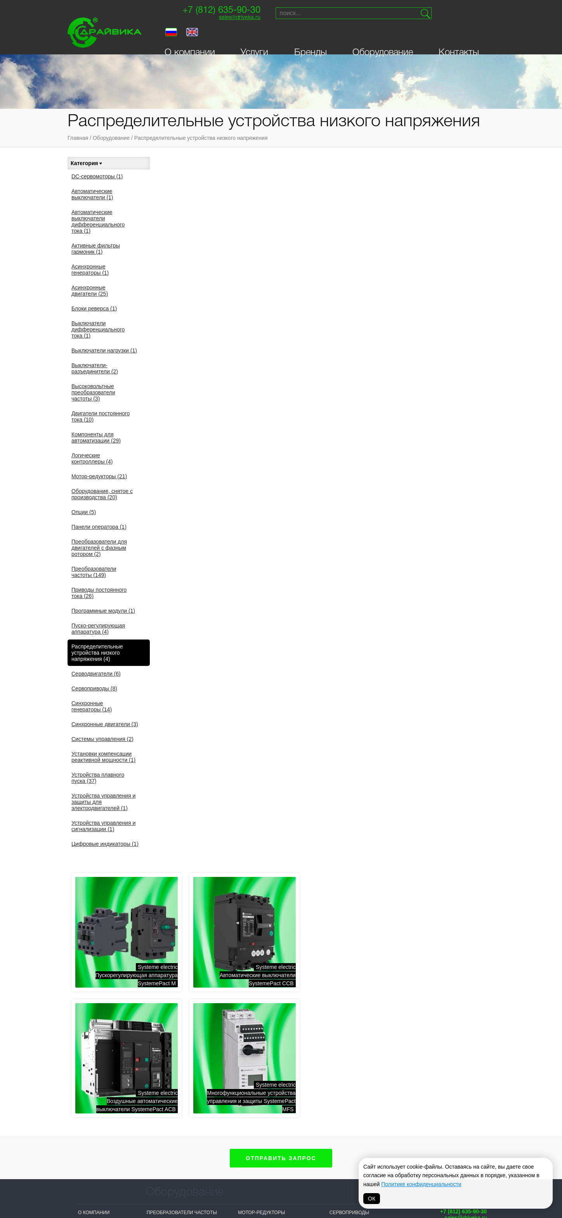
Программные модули (103, 611)
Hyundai (266, 1167)
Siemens (266, 1128)
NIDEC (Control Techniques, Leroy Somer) (225, 1134)
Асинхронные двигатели (89, 290)
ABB (260, 1157)
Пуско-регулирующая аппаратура (98, 628)
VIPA (371, 1138)
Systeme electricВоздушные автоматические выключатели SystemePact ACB (448, 258)
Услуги (254, 35)
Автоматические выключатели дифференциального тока (98, 221)
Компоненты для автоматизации (96, 437)
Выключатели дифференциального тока (98, 329)
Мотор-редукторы (99, 476)
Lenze (318, 1138)
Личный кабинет (99, 983)
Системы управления (102, 739)
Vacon (319, 1128)
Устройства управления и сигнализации (103, 826)
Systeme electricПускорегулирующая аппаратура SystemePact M (219, 258)
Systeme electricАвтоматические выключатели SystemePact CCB (336, 258)
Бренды (310, 35)
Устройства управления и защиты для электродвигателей (103, 802)
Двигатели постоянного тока (100, 416)
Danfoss (212, 1170)
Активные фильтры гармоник (95, 248)
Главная (78, 138)
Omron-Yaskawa (222, 1179)
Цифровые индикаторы (105, 844)
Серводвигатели (96, 674)
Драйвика (159, 1167)
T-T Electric (216, 1150)
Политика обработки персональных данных (281, 1201)
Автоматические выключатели (92, 194)
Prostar (267, 1147)
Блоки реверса (94, 308)
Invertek (213, 1160)
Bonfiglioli (270, 1138)
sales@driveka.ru (237, 17)
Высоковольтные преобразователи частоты (93, 392)
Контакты (459, 35)
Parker (375, 1128)
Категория (87, 163)
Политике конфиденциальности (421, 1184)
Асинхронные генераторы (90, 269)
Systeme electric (170, 1128)
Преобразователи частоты (93, 572)
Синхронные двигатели (104, 724)
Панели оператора (99, 527)
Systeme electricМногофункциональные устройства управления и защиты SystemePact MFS (216, 377)
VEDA (153, 1147)
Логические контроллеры (92, 458)
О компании (190, 35)
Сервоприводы (94, 688)
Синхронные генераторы (91, 706)
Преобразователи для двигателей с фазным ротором (99, 547)
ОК (371, 1198)
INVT (152, 1157)
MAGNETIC (323, 1179)
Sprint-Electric (167, 1138)
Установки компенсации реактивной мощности (103, 757)
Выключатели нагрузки (104, 350)
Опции (83, 512)
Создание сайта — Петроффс (454, 1007)
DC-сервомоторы (97, 176)
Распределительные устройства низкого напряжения (201, 138)
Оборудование (382, 35)
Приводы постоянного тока (99, 593)
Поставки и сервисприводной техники (458, 951)
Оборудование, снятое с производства (102, 494)
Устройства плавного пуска (97, 778)
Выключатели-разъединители (94, 368)
